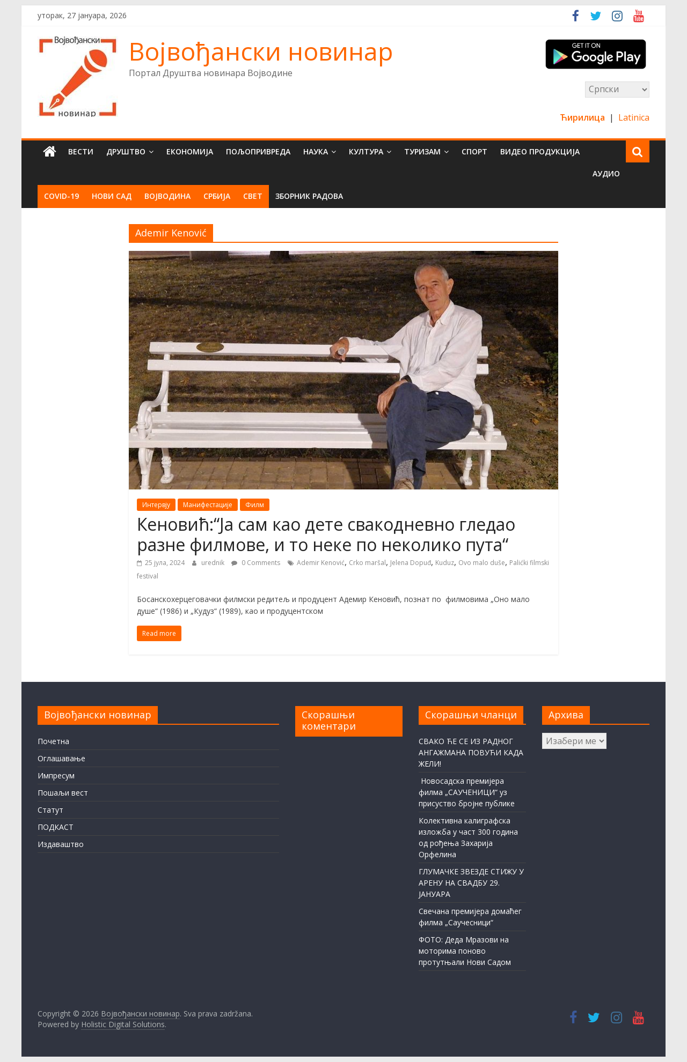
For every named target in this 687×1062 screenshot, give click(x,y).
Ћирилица (583, 117)
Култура (366, 151)
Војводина (167, 196)
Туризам (422, 151)
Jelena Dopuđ (410, 562)
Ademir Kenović (321, 562)
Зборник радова (309, 196)
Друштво (125, 151)
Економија (189, 151)
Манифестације (207, 504)
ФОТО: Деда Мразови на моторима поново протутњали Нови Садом (465, 950)
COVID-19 (61, 196)
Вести (80, 151)
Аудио (606, 173)
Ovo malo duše (481, 562)
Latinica (633, 117)
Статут (50, 810)
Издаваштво (61, 844)
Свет (252, 196)
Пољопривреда (258, 151)
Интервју (156, 504)
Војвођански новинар (261, 51)
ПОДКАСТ (56, 827)
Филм (254, 504)
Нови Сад (111, 196)
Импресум (56, 775)
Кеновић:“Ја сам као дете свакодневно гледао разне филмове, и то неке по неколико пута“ (326, 534)
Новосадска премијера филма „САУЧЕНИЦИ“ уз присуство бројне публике (467, 792)
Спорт (474, 151)
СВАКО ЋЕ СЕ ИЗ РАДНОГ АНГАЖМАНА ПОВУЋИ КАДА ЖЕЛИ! (471, 752)
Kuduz (444, 562)
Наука (315, 151)
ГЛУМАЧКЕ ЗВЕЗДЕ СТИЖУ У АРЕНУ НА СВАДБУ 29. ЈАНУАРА (471, 882)
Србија (216, 196)
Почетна (53, 741)
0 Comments (255, 562)
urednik (213, 562)
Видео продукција (540, 151)
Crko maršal (367, 562)
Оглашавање (61, 758)
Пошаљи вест (63, 793)
